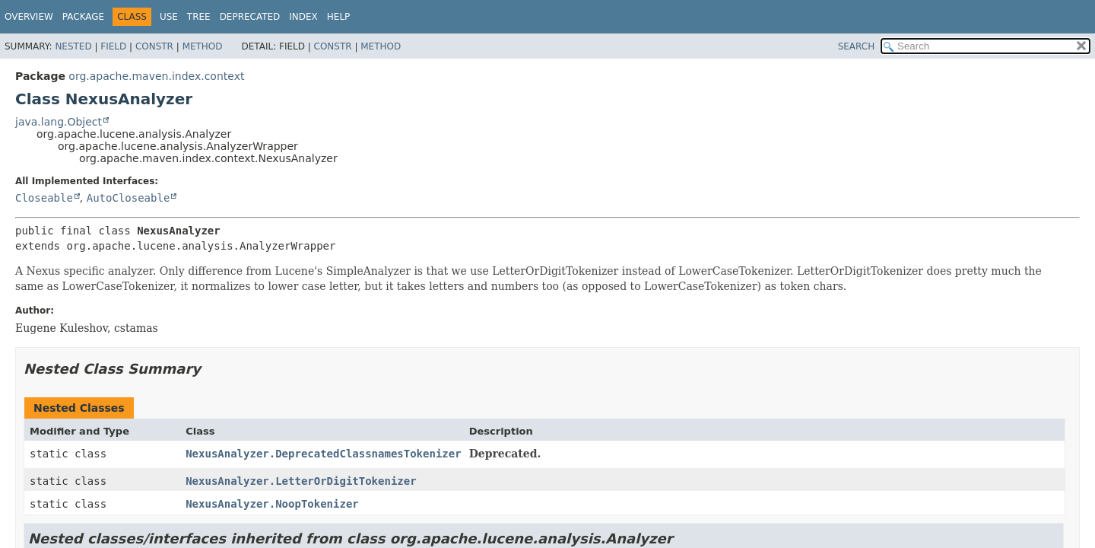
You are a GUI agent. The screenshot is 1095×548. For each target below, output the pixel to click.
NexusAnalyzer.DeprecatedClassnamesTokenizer (323, 454)
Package (83, 16)
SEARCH (856, 46)
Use (169, 16)
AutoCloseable (128, 198)
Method (202, 46)
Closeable (44, 198)
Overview (29, 16)
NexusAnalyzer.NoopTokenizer (272, 504)
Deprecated (250, 16)
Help (339, 16)
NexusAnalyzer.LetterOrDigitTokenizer (301, 481)
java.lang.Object (58, 122)
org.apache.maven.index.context (156, 76)
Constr (154, 46)
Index (303, 16)
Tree (199, 16)
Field (113, 46)
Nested (73, 46)
